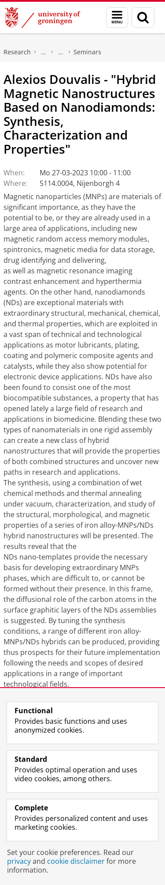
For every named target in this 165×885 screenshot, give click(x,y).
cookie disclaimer (76, 861)
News (60, 52)
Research (17, 52)
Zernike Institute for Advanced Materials (43, 52)
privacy (19, 861)
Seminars (87, 52)
